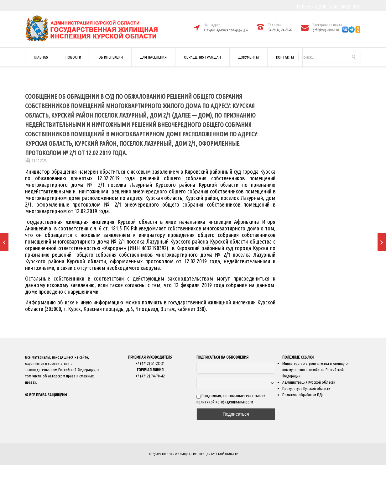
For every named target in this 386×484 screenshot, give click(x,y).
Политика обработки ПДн (303, 394)
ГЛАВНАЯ (41, 57)
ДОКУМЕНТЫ (248, 57)
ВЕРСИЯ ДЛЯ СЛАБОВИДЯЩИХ (328, 6)
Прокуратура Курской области (306, 388)
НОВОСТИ (73, 57)
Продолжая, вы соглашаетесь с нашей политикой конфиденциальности (230, 398)
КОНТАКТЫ (285, 57)
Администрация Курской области (308, 382)
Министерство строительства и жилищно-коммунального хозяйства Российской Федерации (315, 369)
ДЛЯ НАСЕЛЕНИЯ (153, 57)
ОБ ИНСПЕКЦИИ (110, 57)
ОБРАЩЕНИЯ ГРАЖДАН (202, 57)
